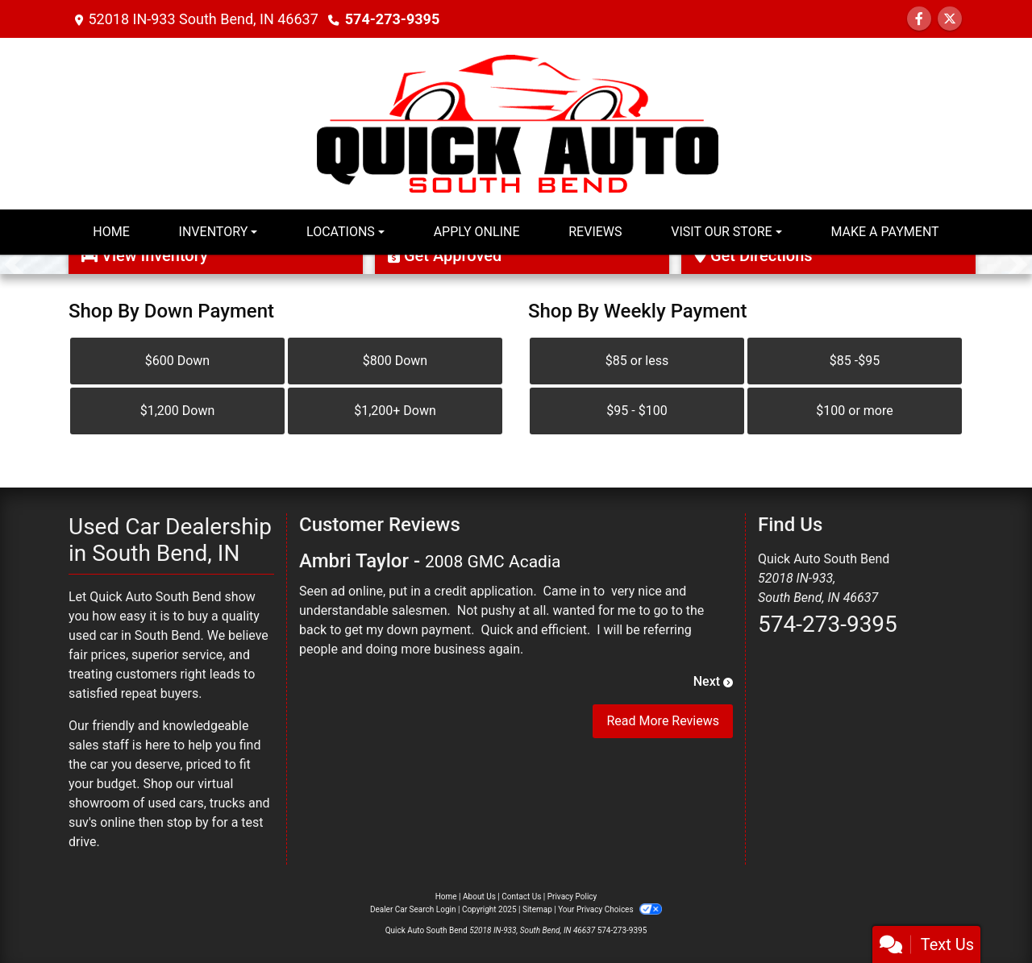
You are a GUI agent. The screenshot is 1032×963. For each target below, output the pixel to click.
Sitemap (537, 909)
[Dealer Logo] (516, 122)
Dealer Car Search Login (413, 909)
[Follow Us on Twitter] (950, 18)
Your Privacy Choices (610, 909)
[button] (14, 264)
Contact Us (521, 896)
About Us (479, 896)
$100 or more (854, 410)
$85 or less (636, 360)
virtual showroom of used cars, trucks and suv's (169, 803)
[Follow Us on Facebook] (919, 18)
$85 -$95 (855, 360)
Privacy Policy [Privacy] (572, 896)
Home (446, 896)
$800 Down (395, 360)
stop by (188, 822)
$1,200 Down (177, 410)
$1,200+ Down (395, 410)
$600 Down (177, 360)
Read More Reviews (662, 720)
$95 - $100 (636, 410)
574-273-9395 (392, 18)
